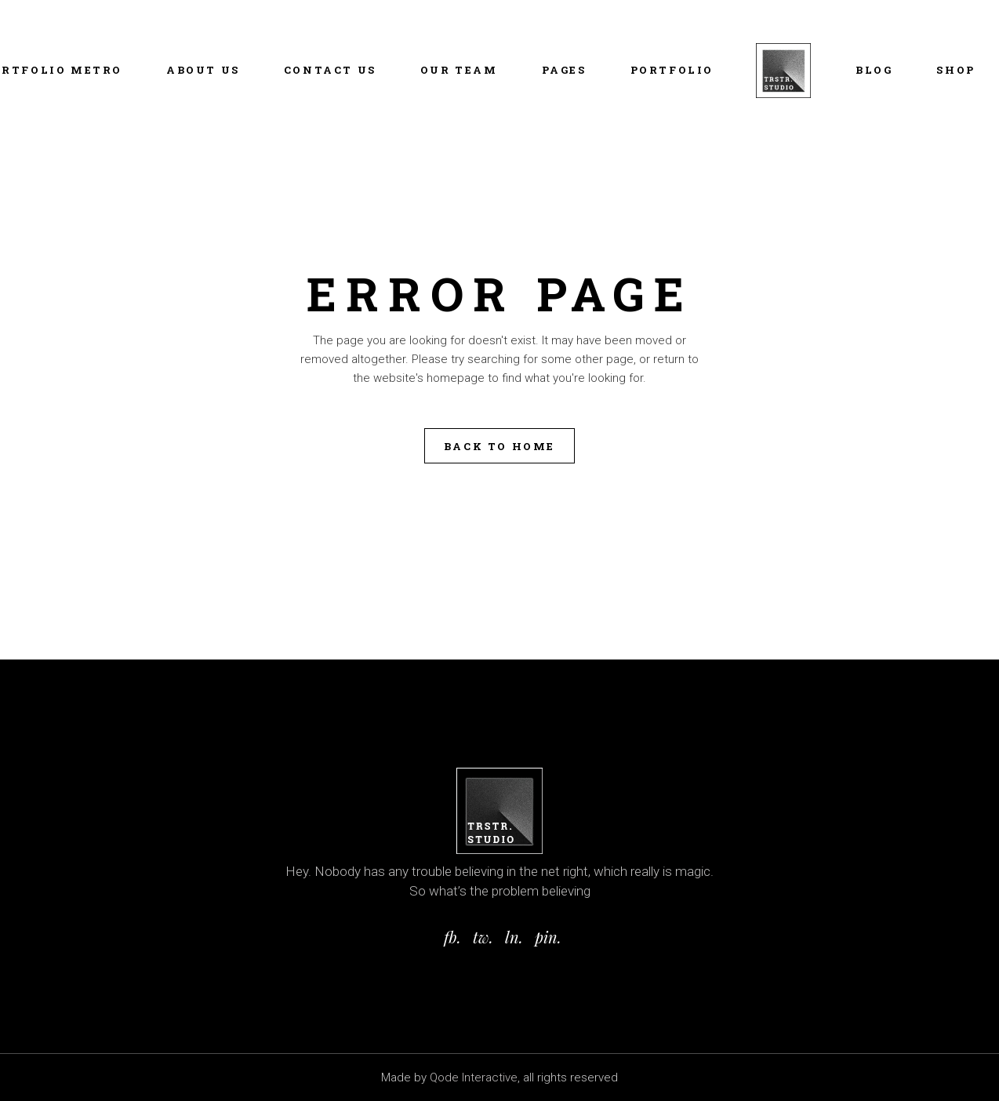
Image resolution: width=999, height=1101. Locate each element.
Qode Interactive (474, 1077)
